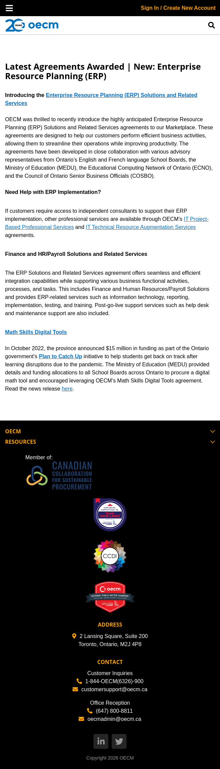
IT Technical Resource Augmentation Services (141, 227)
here (67, 389)
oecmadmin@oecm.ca (110, 719)
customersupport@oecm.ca (110, 689)
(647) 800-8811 (110, 711)
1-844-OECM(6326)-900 (110, 681)
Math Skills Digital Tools (36, 332)
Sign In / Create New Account (178, 8)
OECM (126, 758)
